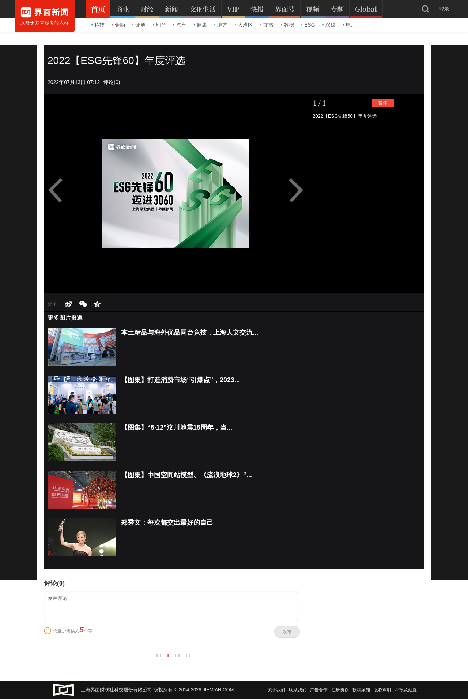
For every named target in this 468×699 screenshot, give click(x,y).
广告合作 (319, 689)
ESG (308, 25)
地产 (159, 25)
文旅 (266, 25)
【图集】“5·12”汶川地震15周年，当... (176, 427)
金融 (118, 25)
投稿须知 (361, 689)
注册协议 (340, 689)
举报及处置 (406, 689)
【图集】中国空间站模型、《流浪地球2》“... (186, 475)
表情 (47, 630)
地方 (220, 25)
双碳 (329, 25)
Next (294, 190)
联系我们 (297, 689)
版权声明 (382, 689)
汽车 (179, 25)
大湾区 (244, 25)
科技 (98, 25)
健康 (200, 25)
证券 (139, 25)
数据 (287, 25)
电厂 (349, 25)
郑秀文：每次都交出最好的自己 (167, 522)
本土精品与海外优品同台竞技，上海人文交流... (189, 332)
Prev (58, 190)
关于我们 (276, 689)
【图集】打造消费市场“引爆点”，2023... (180, 380)
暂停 (382, 103)
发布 (287, 631)
